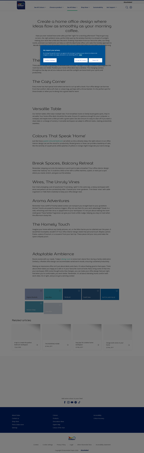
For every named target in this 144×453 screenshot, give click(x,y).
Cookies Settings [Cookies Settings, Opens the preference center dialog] (50, 60)
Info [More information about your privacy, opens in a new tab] (80, 55)
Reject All (95, 60)
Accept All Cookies (80, 60)
